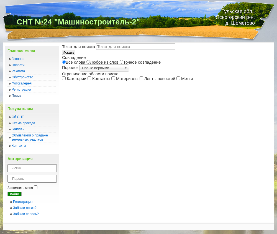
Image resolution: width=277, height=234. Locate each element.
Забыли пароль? (26, 214)
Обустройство (22, 77)
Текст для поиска (79, 46)
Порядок (70, 67)
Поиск (16, 96)
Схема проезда (23, 123)
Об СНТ (18, 117)
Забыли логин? (25, 208)
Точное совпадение (140, 62)
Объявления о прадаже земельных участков (30, 137)
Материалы (125, 78)
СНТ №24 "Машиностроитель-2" (78, 22)
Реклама (18, 71)
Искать (69, 52)
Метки (184, 78)
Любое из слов (103, 62)
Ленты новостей (158, 78)
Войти (14, 194)
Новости (18, 65)
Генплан (18, 129)
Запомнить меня (20, 188)
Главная (18, 59)
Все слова (74, 62)
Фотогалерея (22, 83)
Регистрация (21, 89)
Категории (75, 78)
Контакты (19, 146)
